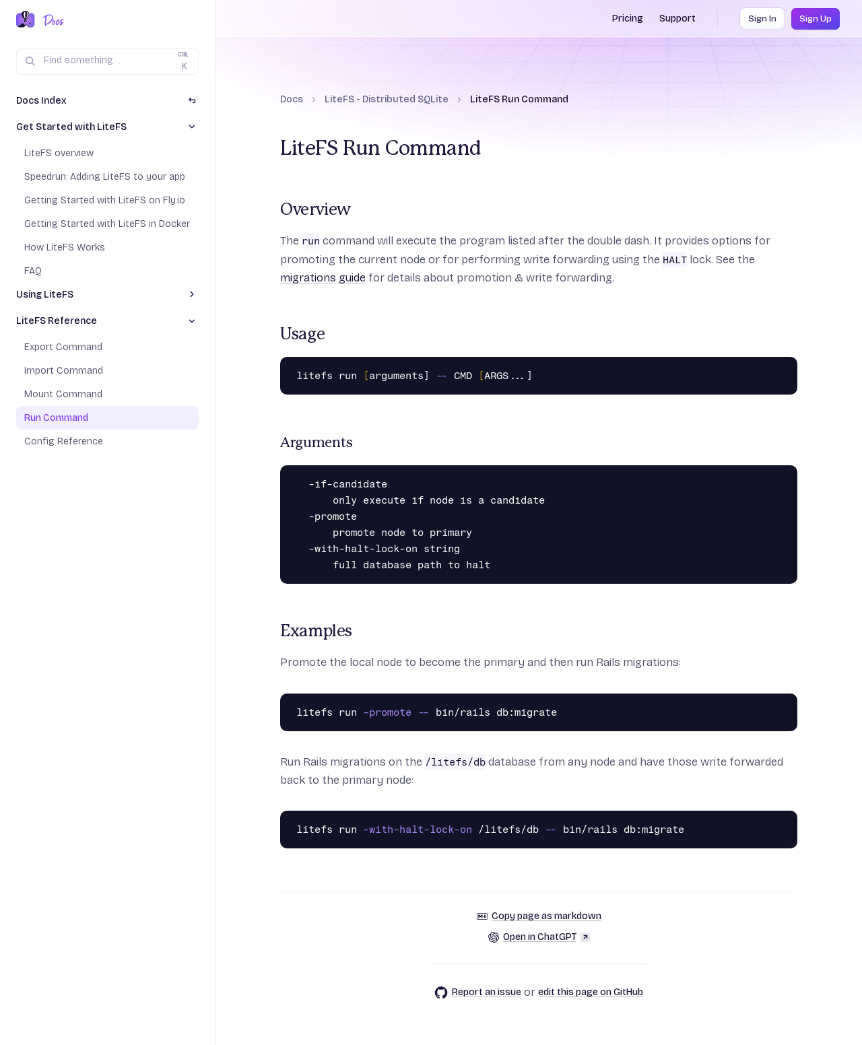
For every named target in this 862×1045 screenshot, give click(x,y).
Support (677, 18)
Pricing (627, 18)
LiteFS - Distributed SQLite (387, 99)
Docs (291, 99)
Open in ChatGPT (539, 937)
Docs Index (41, 100)
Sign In (762, 18)
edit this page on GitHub (590, 992)
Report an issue (477, 992)
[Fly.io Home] (25, 20)
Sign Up (815, 18)
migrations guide (323, 278)
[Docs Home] (51, 20)
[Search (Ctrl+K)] (107, 61)
